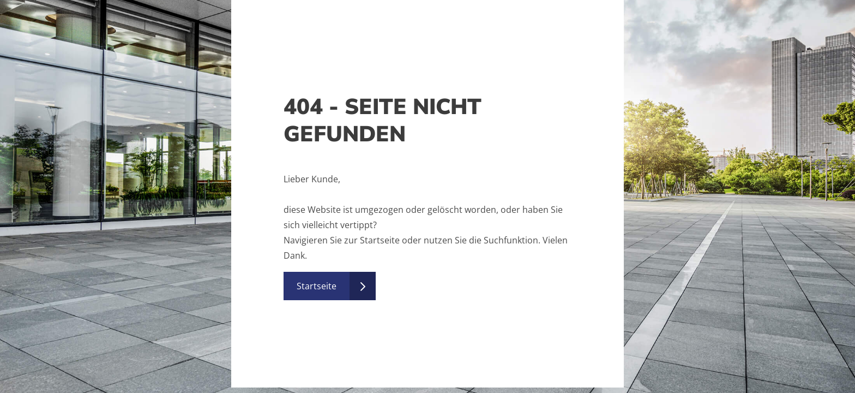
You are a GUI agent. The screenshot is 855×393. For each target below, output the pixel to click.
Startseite (316, 286)
